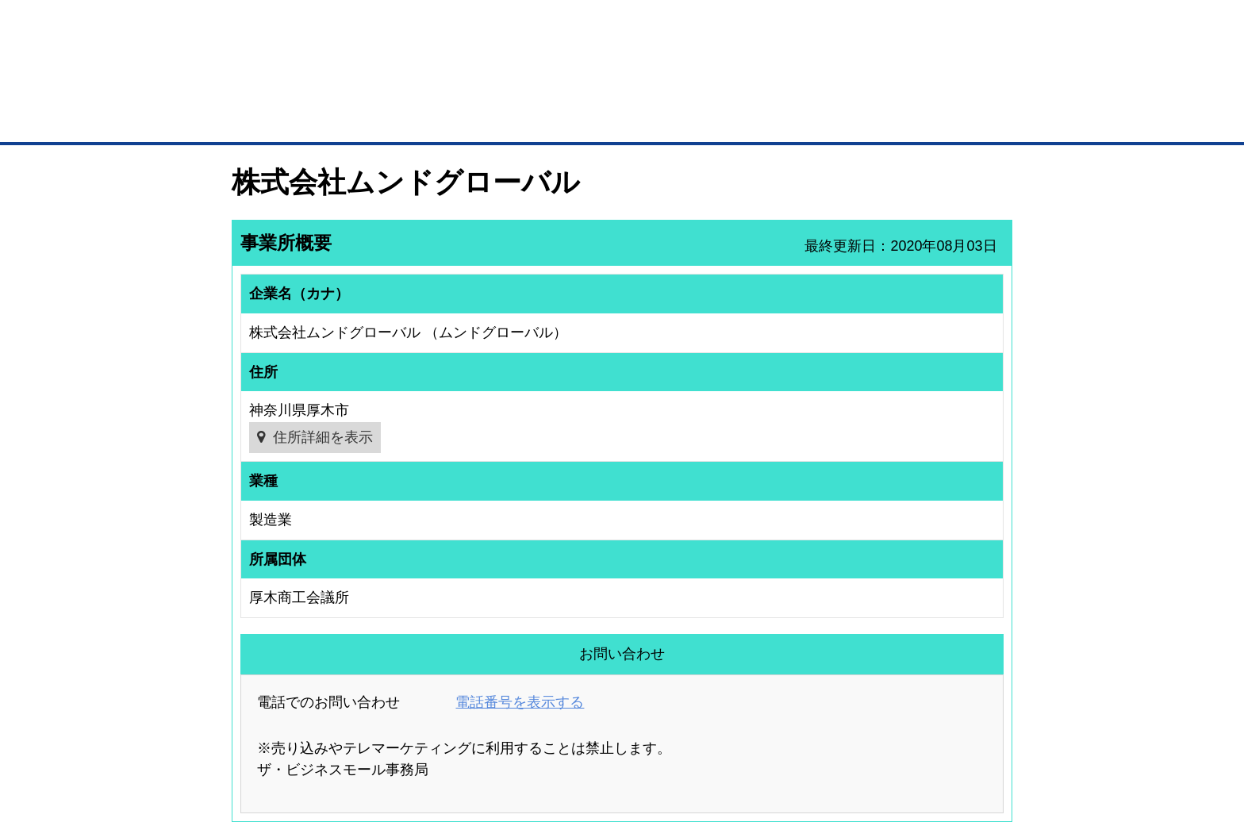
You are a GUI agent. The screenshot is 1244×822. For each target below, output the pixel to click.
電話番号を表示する (519, 702)
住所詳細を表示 (323, 437)
